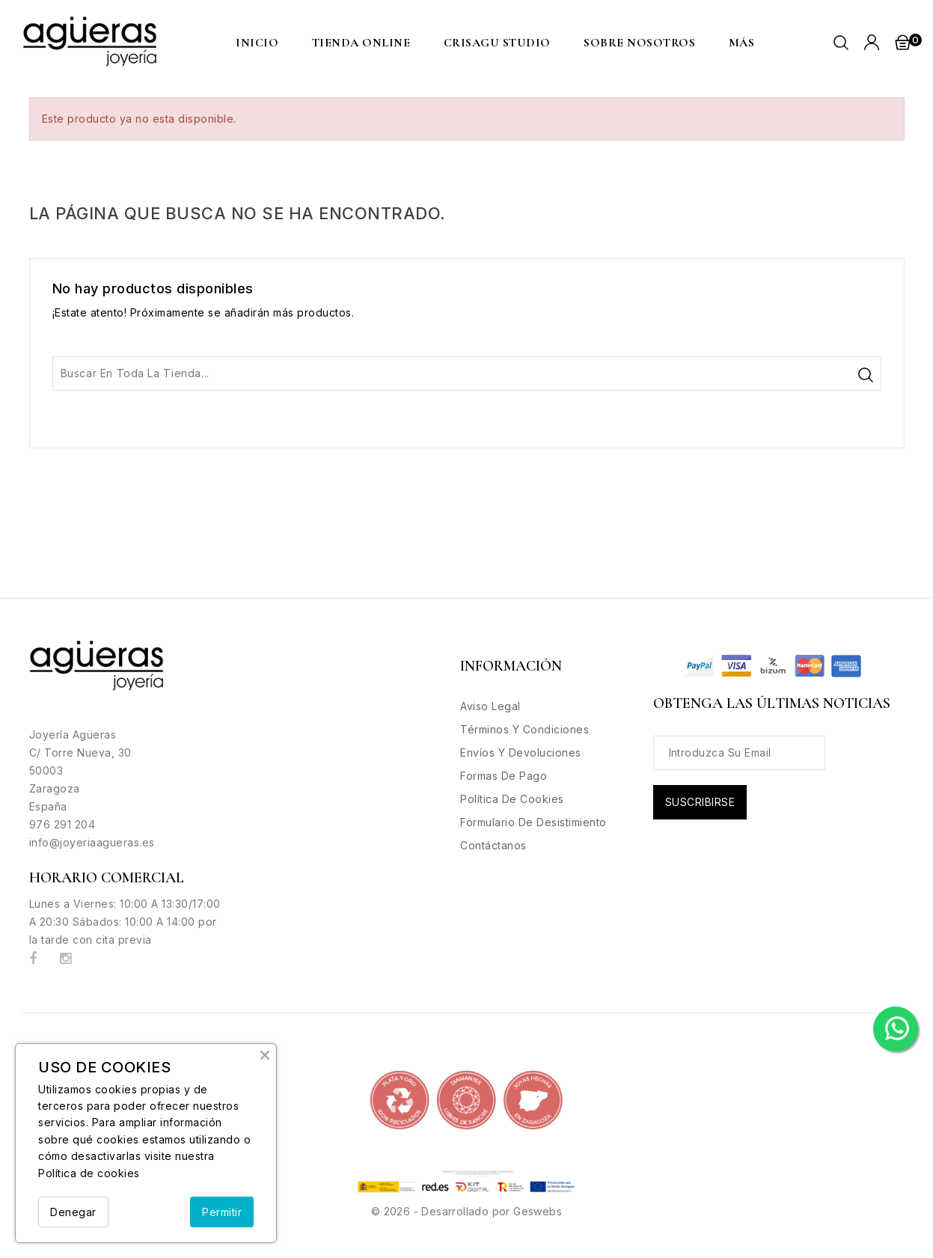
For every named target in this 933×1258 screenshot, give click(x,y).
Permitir (222, 1212)
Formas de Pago (503, 775)
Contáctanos (493, 845)
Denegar (73, 1212)
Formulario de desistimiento (533, 822)
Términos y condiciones (524, 729)
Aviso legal (490, 706)
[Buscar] (466, 373)
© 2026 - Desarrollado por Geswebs (466, 1211)
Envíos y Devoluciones (520, 752)
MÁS (742, 42)
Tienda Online (361, 42)
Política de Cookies (512, 799)
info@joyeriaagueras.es (92, 842)
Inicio (257, 42)
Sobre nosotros (639, 42)
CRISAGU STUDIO (497, 42)
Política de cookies (89, 1173)
